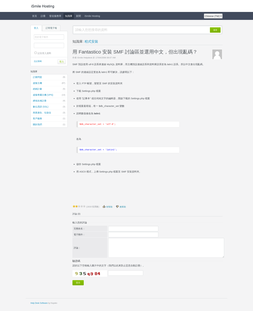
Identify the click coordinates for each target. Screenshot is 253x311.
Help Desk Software (39, 303)
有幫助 (107, 206)
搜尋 (215, 30)
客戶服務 (49, 118)
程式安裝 (91, 41)
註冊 (43, 16)
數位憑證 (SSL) (49, 106)
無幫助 (121, 206)
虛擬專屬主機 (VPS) (49, 95)
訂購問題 (49, 77)
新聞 (78, 16)
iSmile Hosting (92, 16)
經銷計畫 (49, 89)
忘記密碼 (38, 61)
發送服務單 (55, 16)
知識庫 (68, 16)
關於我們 (49, 124)
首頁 (34, 16)
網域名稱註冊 (49, 100)
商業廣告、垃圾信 (49, 112)
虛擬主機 (49, 83)
